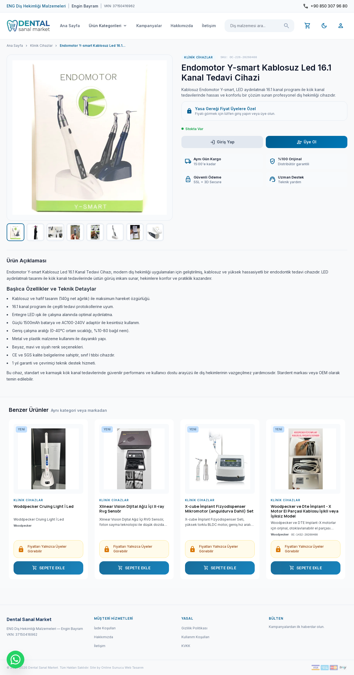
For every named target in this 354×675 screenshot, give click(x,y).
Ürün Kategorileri (108, 26)
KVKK (185, 646)
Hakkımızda (182, 25)
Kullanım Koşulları (195, 637)
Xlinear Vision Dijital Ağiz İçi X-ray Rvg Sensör (131, 509)
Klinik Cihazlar (41, 45)
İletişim (209, 25)
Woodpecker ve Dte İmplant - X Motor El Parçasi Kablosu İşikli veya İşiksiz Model (305, 511)
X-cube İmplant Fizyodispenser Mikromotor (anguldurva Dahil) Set (219, 509)
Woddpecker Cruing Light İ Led (44, 506)
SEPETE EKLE (48, 568)
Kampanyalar (149, 25)
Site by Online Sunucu (107, 667)
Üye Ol (306, 142)
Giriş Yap (222, 142)
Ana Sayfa (70, 25)
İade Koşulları (105, 628)
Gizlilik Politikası (194, 628)
